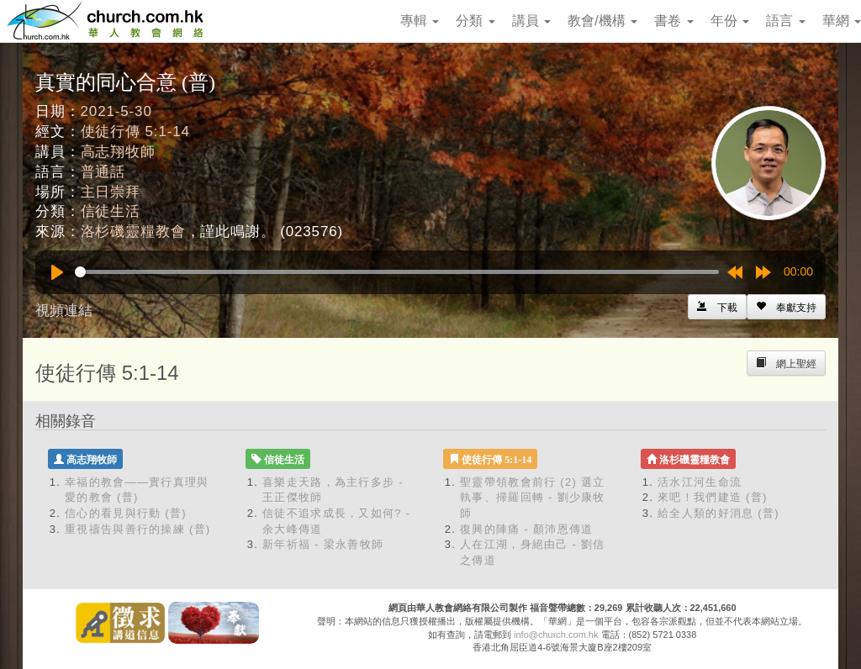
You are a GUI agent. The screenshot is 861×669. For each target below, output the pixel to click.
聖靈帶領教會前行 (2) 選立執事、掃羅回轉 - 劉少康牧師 (532, 497)
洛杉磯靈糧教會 (133, 232)
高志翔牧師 (118, 152)
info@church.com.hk (556, 634)
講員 (531, 20)
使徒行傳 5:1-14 (135, 132)
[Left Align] (786, 306)
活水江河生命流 (700, 482)
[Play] (57, 272)
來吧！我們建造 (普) (713, 497)
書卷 (673, 20)
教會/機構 (602, 20)
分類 (475, 20)
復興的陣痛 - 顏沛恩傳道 (526, 529)
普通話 (103, 172)
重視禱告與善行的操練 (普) (137, 529)
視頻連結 (63, 311)
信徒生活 (110, 211)
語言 (785, 20)
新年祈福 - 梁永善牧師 (322, 544)
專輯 (419, 20)
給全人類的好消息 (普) (718, 513)
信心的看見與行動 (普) (126, 513)
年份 (729, 20)
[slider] (397, 272)
